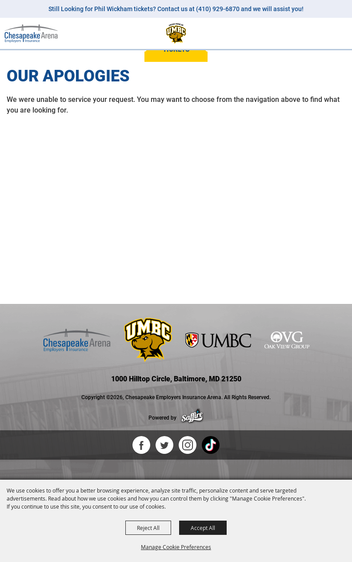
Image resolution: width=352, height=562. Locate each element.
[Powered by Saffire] (192, 418)
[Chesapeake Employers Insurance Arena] (31, 33)
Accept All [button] (203, 527)
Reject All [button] (148, 527)
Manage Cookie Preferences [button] (176, 546)
